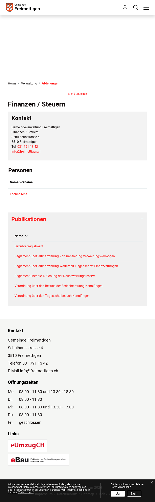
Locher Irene (18, 194)
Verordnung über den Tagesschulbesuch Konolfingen (52, 296)
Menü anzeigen (77, 93)
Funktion (58, 182)
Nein (134, 494)
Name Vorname (21, 182)
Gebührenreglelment (29, 246)
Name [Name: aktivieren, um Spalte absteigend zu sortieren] (19, 236)
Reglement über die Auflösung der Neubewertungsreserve (55, 276)
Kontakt (93, 182)
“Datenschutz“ (26, 492)
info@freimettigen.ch (26, 151)
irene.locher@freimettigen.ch (107, 194)
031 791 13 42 (27, 147)
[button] (136, 7)
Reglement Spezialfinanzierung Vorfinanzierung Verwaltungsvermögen (65, 256)
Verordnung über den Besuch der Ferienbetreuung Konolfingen (59, 286)
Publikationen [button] (28, 219)
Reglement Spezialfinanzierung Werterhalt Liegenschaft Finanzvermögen (66, 266)
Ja (118, 494)
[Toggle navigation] (145, 7)
